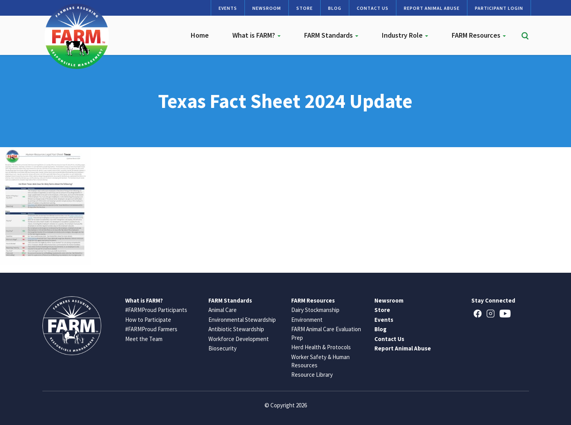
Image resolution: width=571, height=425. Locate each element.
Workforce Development (238, 339)
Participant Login (499, 8)
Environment (307, 319)
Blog (334, 8)
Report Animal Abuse (432, 8)
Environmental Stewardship (242, 319)
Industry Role (405, 35)
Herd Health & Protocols (321, 347)
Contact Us (373, 8)
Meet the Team (143, 339)
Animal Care (222, 310)
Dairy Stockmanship (315, 310)
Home (200, 35)
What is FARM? (256, 35)
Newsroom (266, 8)
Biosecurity (222, 348)
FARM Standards (331, 35)
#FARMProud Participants (156, 310)
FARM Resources (479, 35)
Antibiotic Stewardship (236, 329)
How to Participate (148, 319)
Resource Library (312, 374)
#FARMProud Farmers (151, 329)
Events (228, 8)
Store (304, 8)
